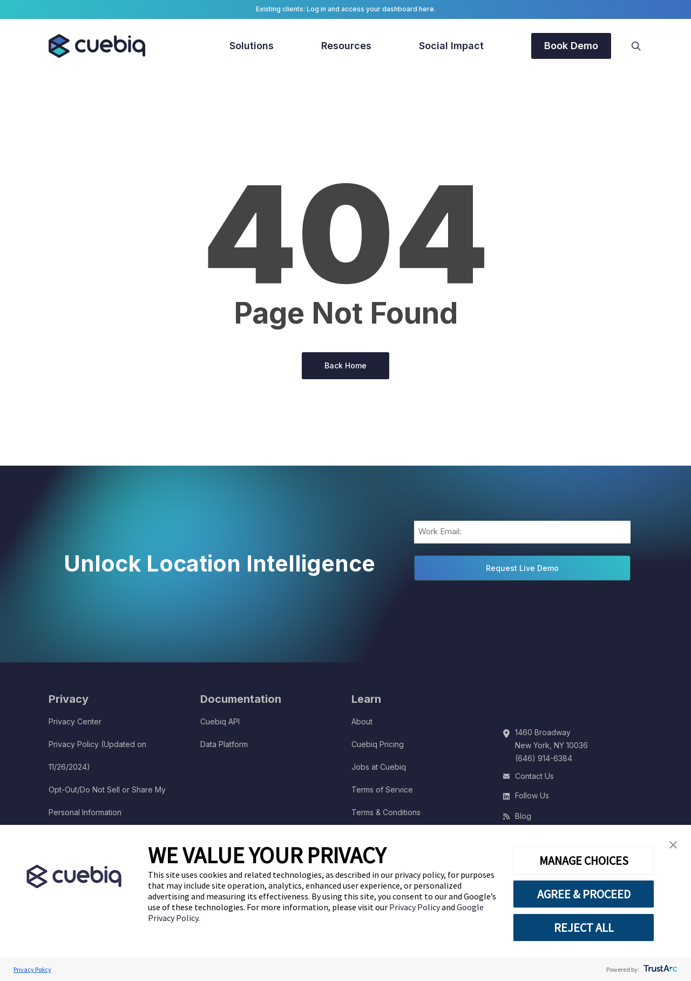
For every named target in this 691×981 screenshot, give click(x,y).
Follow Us (532, 795)
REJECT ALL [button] (584, 927)
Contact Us (534, 776)
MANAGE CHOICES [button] (583, 860)
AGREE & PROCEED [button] (584, 894)
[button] (673, 845)
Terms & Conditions (386, 812)
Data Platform (224, 744)
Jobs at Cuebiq (378, 766)
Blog (523, 816)
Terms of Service (382, 789)
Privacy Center (75, 721)
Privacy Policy (415, 907)
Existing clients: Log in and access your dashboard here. (346, 9)
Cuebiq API (220, 721)
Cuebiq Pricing (377, 744)
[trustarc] (659, 969)
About (361, 721)
